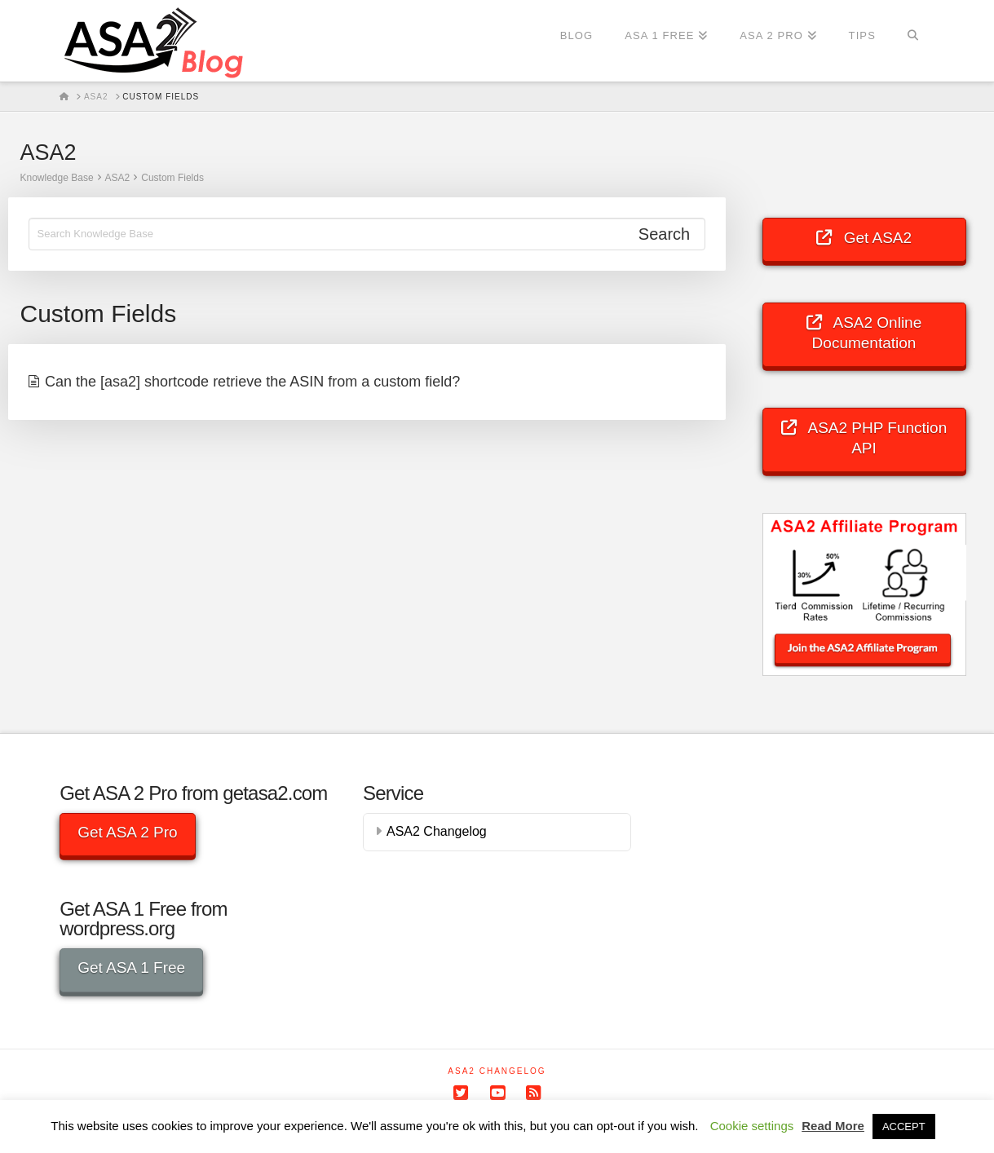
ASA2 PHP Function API (864, 437)
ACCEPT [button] (904, 1126)
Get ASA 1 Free (131, 967)
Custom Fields (172, 177)
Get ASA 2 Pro (127, 832)
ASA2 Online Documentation (864, 331)
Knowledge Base (57, 177)
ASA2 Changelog (437, 831)
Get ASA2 (864, 238)
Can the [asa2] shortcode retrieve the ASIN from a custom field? (252, 381)
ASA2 (117, 177)
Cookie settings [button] (752, 1126)
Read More (833, 1126)
